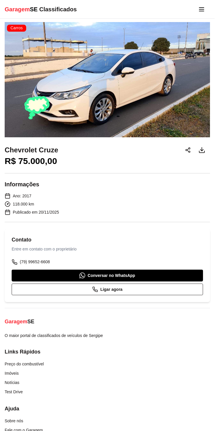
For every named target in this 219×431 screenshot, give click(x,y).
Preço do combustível (24, 364)
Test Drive (14, 391)
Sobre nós (14, 421)
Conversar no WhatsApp (107, 275)
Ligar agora (107, 289)
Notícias (12, 382)
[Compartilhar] (188, 150)
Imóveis (12, 373)
